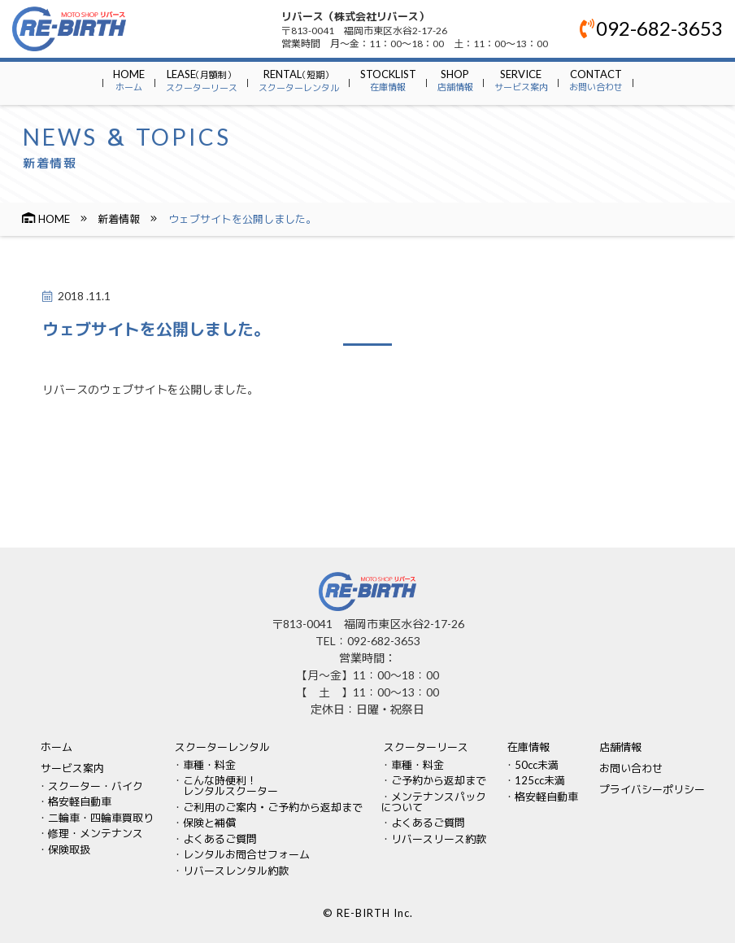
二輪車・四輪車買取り (101, 817)
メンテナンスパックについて (433, 802)
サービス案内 (72, 768)
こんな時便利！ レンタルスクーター (225, 785)
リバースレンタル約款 (236, 870)
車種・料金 (209, 764)
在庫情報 (528, 746)
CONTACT (596, 80)
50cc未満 (537, 764)
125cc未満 (540, 780)
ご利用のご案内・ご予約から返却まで (273, 807)
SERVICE (521, 80)
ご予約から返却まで (438, 780)
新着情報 (119, 218)
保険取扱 (69, 849)
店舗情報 (620, 746)
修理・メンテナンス (95, 833)
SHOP (455, 80)
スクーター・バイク (95, 785)
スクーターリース (426, 746)
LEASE (201, 80)
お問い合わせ (631, 768)
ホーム (56, 746)
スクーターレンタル (222, 746)
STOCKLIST (388, 80)
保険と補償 (209, 822)
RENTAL (299, 80)
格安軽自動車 (79, 801)
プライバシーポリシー (652, 789)
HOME (129, 80)
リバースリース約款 (438, 838)
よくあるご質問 (220, 838)
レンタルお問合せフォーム (246, 854)
